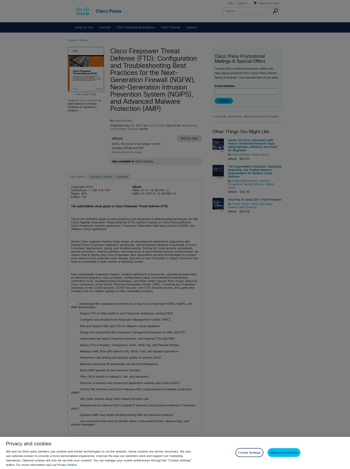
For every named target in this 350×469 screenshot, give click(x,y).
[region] (175, 453)
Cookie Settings (249, 452)
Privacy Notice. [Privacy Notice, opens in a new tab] (67, 465)
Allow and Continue (284, 452)
